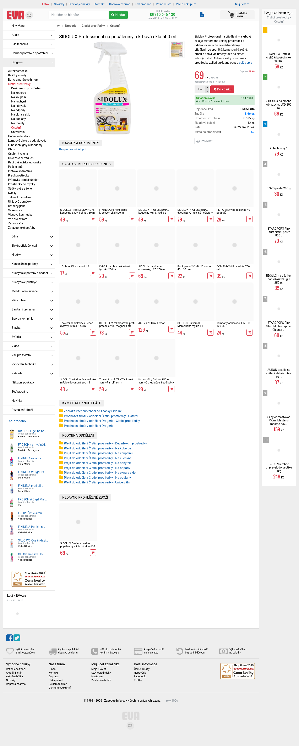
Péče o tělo (32, 300)
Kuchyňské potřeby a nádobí (32, 272)
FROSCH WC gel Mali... (33, 499)
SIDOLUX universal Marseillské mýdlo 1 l (190, 324)
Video (32, 345)
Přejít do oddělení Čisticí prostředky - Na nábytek (97, 463)
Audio (32, 34)
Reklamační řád (58, 684)
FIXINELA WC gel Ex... (32, 472)
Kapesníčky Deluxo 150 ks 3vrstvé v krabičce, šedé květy (156, 381)
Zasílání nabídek (101, 680)
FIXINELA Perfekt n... (31, 526)
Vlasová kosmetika (20, 214)
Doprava (247, 71)
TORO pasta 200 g (279, 188)
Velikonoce (15, 210)
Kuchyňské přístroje (32, 282)
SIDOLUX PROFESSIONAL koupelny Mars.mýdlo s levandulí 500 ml (153, 212)
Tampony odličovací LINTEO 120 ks (233, 324)
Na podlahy (18, 118)
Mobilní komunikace (32, 291)
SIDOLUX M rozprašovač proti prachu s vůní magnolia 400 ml (117, 326)
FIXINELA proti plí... (30, 485)
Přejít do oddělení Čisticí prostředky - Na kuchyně (97, 458)
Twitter (138, 680)
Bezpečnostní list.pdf (72, 149)
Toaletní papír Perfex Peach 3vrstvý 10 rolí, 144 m (76, 324)
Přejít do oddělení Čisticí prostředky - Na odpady (97, 468)
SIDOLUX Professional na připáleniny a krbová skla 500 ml (77, 546)
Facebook (140, 676)
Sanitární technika (32, 309)
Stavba (32, 327)
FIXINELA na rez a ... (31, 458)
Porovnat (204, 141)
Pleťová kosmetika (20, 171)
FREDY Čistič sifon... (31, 513)
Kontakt (99, 4)
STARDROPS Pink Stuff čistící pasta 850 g (278, 232)
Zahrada (32, 373)
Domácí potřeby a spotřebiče (32, 53)
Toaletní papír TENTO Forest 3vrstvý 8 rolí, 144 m (116, 381)
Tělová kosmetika (19, 197)
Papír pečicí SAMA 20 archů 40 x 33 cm (194, 268)
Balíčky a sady (17, 75)
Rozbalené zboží (22, 410)
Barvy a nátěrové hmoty (23, 79)
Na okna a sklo (20, 114)
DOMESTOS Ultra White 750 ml (233, 268)
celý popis (245, 62)
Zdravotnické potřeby (21, 227)
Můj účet (240, 4)
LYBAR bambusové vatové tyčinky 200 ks (114, 268)
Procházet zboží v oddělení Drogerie (88, 426)
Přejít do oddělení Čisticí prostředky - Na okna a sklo (100, 473)
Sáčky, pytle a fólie (20, 188)
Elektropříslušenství (32, 245)
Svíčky (12, 193)
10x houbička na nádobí (74, 266)
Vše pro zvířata (17, 219)
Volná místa (163, 4)
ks (199, 89)
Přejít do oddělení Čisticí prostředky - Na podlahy (97, 477)
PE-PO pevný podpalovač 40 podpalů (233, 211)
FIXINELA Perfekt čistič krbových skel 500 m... (278, 57)
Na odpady (18, 110)
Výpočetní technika (32, 364)
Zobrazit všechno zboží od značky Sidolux (92, 411)
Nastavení (97, 676)
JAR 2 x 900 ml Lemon (151, 323)
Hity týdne (18, 26)
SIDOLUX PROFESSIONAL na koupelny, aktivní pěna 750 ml (77, 211)
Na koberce (18, 92)
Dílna (32, 236)
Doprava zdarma (119, 4)
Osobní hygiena (18, 153)
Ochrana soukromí (60, 687)
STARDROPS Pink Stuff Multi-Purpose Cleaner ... (279, 326)
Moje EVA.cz (98, 669)
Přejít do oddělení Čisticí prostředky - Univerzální (97, 482)
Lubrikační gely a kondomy (25, 145)
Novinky (59, 4)
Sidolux (250, 113)
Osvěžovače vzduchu (21, 158)
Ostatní (16, 127)
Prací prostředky (18, 175)
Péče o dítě (15, 166)
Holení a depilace (19, 136)
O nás (52, 669)
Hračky (32, 254)
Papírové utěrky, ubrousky (24, 162)
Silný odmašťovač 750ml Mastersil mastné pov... (278, 420)
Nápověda (140, 672)
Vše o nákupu (184, 4)
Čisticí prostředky (19, 84)
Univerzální (18, 132)
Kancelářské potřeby (32, 263)
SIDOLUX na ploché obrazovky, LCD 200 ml (151, 268)
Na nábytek (18, 105)
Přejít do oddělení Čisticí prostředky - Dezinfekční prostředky (105, 443)
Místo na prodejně (225, 132)
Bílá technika (32, 43)
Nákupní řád (56, 680)
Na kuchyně (18, 101)
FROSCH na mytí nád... (32, 444)
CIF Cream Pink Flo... (31, 554)
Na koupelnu (19, 97)
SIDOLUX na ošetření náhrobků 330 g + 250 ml (279, 279)
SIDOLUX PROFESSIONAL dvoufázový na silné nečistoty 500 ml (195, 212)
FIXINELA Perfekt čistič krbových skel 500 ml (113, 211)
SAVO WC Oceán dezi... (33, 540)
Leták (45, 4)
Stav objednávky (79, 4)
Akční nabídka (14, 676)
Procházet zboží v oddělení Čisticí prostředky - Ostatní (101, 416)
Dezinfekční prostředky (26, 88)
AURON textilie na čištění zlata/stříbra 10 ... (279, 373)
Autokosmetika (18, 71)
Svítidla (32, 336)
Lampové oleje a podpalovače (27, 140)
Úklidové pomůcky (20, 201)
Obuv (11, 149)
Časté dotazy (142, 669)
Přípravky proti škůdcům (23, 179)
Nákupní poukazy (23, 382)
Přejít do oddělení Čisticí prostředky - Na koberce (97, 448)
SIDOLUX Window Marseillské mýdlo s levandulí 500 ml (78, 381)
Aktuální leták (14, 672)
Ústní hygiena (17, 206)
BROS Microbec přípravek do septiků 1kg (279, 467)
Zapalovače (15, 223)
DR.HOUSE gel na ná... (32, 431)
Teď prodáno (143, 4)
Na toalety (17, 123)
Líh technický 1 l (278, 148)
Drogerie (32, 62)
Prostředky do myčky (21, 184)
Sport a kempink (32, 318)
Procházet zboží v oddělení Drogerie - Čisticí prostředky (102, 421)
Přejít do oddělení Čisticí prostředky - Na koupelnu (98, 453)
